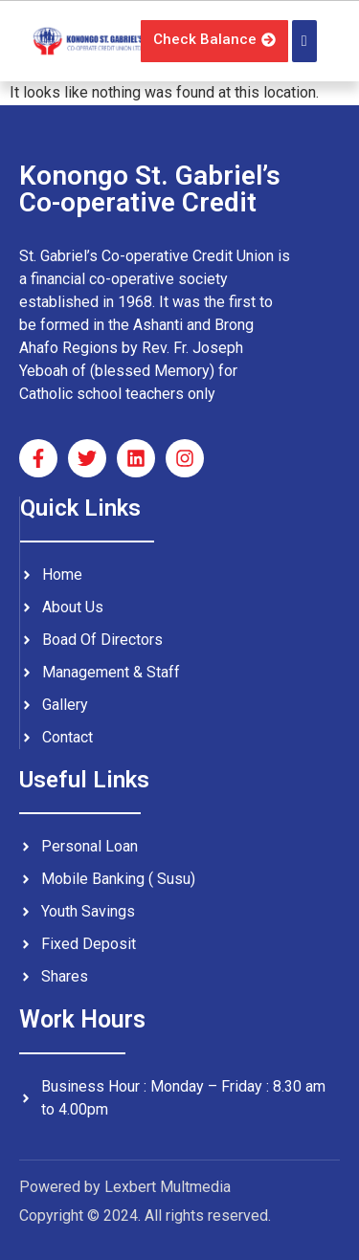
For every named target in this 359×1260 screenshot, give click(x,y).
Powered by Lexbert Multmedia (125, 1187)
